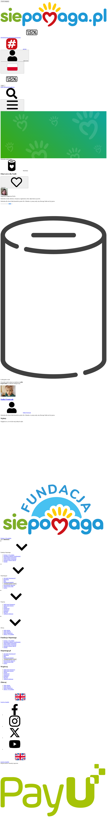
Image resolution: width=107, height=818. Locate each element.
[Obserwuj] (14, 182)
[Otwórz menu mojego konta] (15, 56)
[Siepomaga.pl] (53, 26)
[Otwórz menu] (12, 105)
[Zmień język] (12, 67)
